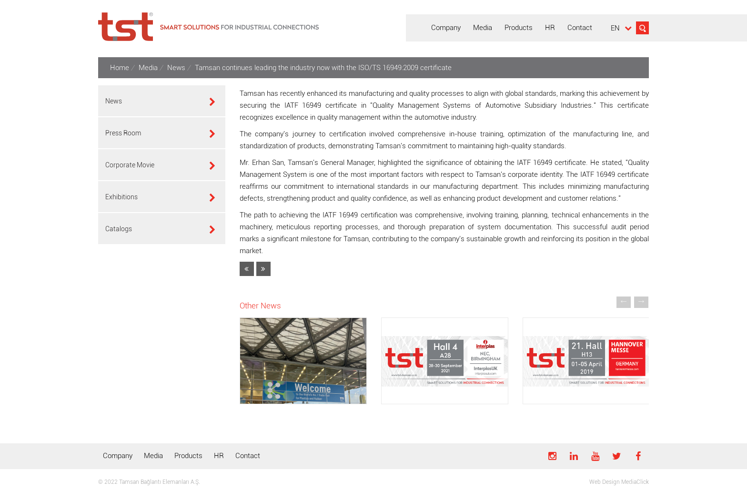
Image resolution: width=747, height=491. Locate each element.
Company (117, 455)
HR (219, 455)
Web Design (604, 482)
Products (188, 455)
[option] (303, 366)
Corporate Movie (129, 165)
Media (153, 455)
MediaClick (635, 482)
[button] (623, 301)
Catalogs (118, 229)
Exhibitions (121, 197)
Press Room (123, 133)
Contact (247, 455)
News (113, 101)
